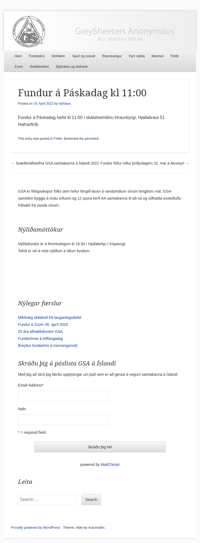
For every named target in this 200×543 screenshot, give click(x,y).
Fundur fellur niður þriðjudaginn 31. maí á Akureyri (145, 163)
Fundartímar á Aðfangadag (40, 338)
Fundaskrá (36, 56)
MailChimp (110, 464)
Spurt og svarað (83, 56)
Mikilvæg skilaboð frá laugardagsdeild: (50, 317)
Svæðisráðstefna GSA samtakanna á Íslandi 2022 (55, 163)
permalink (92, 139)
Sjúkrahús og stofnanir (72, 67)
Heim (18, 56)
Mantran (158, 56)
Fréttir (175, 56)
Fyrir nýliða (137, 56)
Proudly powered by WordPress (35, 527)
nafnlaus (64, 103)
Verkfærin (58, 56)
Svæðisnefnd (39, 67)
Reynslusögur (112, 56)
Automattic (96, 527)
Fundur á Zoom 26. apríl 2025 (43, 324)
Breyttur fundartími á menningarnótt (47, 345)
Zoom (19, 67)
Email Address (31, 385)
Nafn (22, 409)
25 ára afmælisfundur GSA (40, 331)
